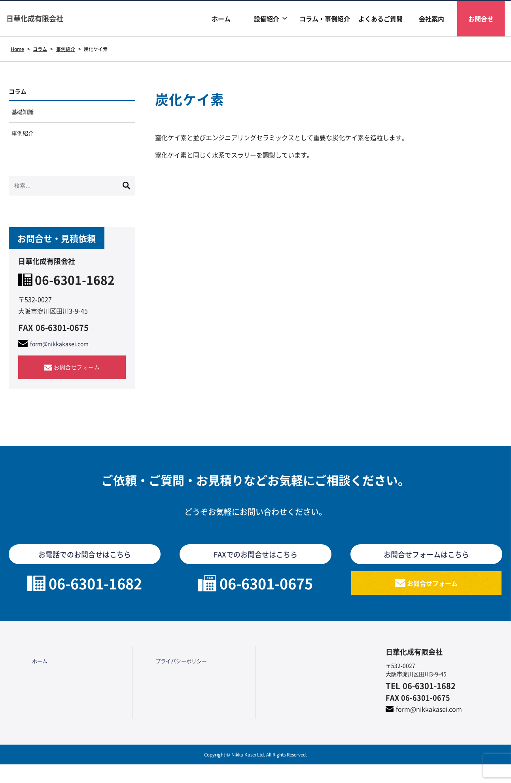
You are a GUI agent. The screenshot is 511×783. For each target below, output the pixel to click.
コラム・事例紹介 (324, 18)
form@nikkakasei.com (63, 353)
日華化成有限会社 (44, 18)
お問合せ (481, 18)
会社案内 (431, 18)
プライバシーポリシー (173, 676)
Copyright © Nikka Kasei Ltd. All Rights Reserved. (255, 773)
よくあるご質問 (380, 18)
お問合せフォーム (77, 377)
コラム (20, 93)
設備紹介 (266, 18)
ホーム (221, 18)
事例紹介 (24, 140)
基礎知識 (24, 116)
